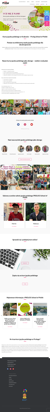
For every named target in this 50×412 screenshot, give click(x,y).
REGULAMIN (38, 1)
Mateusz (36, 224)
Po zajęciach (12, 384)
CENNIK (32, 1)
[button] (25, 159)
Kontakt (11, 386)
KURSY (28, 1)
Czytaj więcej (14, 226)
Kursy (10, 377)
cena (47, 13)
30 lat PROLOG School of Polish (25, 319)
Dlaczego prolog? (13, 375)
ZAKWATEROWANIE (44, 1)
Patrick (14, 224)
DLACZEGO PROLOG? (22, 1)
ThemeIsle (28, 408)
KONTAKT (37, 4)
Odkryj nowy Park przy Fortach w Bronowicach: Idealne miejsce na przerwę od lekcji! (10, 321)
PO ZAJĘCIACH (32, 4)
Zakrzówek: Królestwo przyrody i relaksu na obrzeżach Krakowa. (40, 321)
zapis (47, 24)
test (47, 19)
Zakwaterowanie (12, 382)
